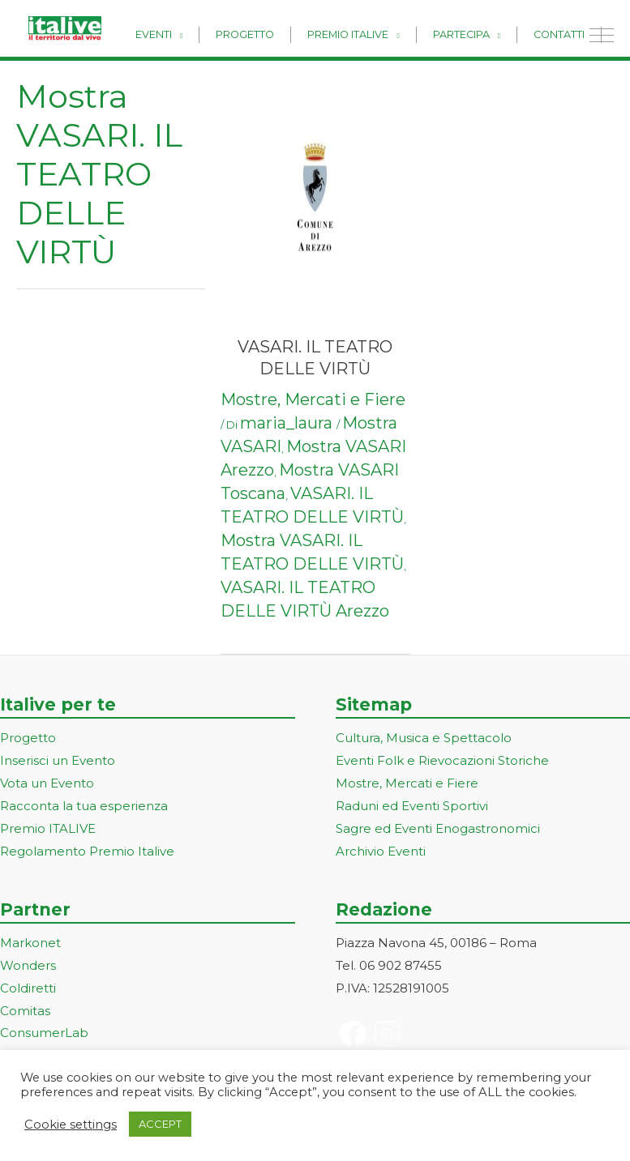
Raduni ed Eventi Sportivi (412, 805)
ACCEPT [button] (160, 1123)
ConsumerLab (44, 1032)
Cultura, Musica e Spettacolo (424, 737)
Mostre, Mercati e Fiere (313, 399)
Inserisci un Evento (57, 760)
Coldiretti (28, 988)
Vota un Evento (47, 783)
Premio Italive (377, 34)
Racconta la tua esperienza (84, 805)
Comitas (25, 1010)
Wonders (28, 965)
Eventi (206, 34)
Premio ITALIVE (48, 828)
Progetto (286, 34)
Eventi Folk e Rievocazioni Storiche (442, 760)
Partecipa (478, 34)
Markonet (30, 942)
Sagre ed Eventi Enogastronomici (438, 828)
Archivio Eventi (381, 851)
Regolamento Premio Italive (87, 851)
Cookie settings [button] (70, 1124)
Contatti (564, 34)
